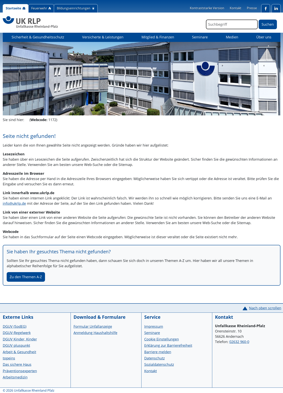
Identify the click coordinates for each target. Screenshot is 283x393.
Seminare (200, 37)
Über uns (263, 37)
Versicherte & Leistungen (102, 37)
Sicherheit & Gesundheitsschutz (38, 37)
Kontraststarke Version (207, 8)
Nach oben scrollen (265, 308)
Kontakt (235, 8)
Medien (232, 37)
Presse (252, 8)
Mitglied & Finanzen (158, 37)
